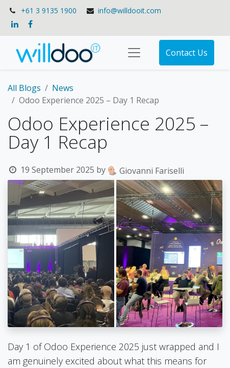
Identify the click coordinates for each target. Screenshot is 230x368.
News (62, 88)
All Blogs (24, 88)
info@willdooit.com (129, 10)
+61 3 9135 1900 (48, 10)
